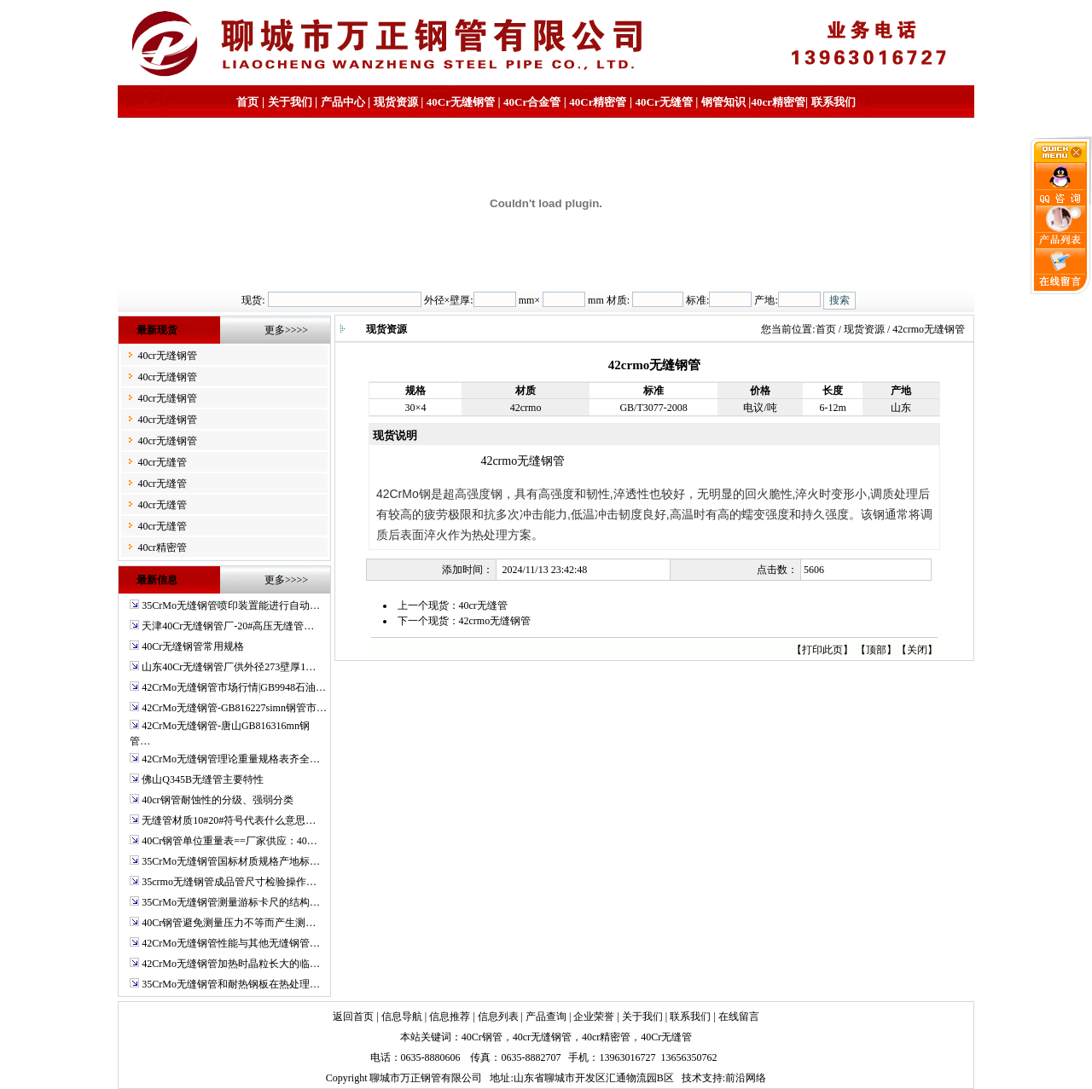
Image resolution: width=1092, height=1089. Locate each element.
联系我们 (833, 102)
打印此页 (822, 650)
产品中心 (343, 102)
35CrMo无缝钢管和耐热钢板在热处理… (231, 984)
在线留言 (738, 1016)
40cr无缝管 (161, 462)
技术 (692, 1078)
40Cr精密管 (597, 102)
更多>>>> (286, 330)
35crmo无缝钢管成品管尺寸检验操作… (229, 882)
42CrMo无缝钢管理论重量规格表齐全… (231, 759)
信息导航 (401, 1016)
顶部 (876, 650)
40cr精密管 (778, 102)
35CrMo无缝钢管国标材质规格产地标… (231, 861)
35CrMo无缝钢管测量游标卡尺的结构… (231, 902)
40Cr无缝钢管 (461, 102)
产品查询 (546, 1016)
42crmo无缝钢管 (495, 621)
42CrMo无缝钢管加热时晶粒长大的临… (231, 964)
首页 (247, 102)
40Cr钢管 (482, 1037)
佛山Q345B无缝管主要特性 (203, 779)
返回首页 (353, 1016)
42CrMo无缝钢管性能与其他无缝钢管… (231, 943)
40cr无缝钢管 (166, 356)
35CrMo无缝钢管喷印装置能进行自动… (231, 605)
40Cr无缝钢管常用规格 (193, 646)
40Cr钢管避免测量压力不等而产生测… (229, 923)
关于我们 (290, 102)
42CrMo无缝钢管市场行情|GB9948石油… (234, 687)
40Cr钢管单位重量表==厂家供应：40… (229, 841)
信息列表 (498, 1016)
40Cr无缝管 (666, 1037)
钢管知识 (723, 102)
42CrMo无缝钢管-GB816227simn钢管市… (234, 708)
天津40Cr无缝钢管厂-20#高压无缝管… (228, 626)
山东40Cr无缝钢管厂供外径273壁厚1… (229, 667)
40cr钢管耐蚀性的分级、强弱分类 (217, 800)
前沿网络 (745, 1078)
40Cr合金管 (532, 102)
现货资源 (396, 102)
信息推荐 (449, 1016)
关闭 (917, 650)
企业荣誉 (593, 1016)
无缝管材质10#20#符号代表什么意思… (229, 820)
